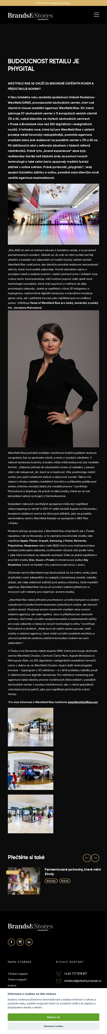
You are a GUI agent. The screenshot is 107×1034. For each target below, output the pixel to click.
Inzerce (12, 985)
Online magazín (17, 979)
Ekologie (51, 881)
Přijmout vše (53, 1017)
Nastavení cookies (53, 1026)
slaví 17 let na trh (61, 3)
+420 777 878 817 (75, 973)
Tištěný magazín (18, 973)
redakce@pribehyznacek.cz (82, 981)
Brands (65, 881)
